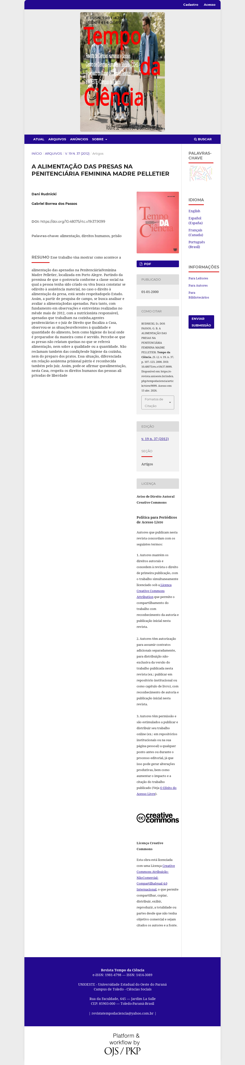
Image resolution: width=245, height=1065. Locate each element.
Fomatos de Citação (154, 402)
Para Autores (198, 285)
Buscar (203, 139)
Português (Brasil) (197, 244)
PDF (147, 264)
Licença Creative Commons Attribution (154, 591)
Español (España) (196, 220)
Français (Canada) (196, 232)
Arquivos (57, 139)
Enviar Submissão (201, 322)
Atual (38, 139)
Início (37, 153)
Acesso (210, 4)
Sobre (98, 139)
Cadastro (190, 4)
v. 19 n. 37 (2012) (77, 153)
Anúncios (79, 139)
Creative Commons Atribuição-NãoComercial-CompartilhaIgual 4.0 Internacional (156, 878)
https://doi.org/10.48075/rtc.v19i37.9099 (72, 221)
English (194, 211)
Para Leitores (198, 278)
